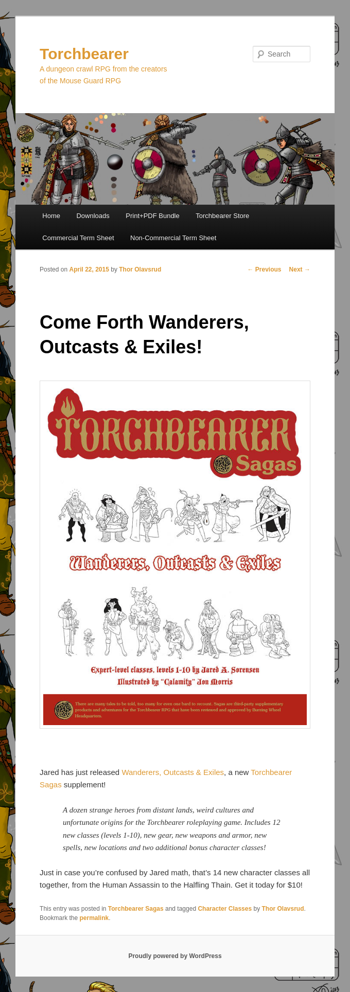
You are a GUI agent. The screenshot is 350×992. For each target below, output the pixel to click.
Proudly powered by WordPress (174, 956)
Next (299, 269)
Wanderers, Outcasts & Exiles (172, 772)
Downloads (92, 216)
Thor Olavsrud (140, 269)
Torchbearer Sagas (136, 908)
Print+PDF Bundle (152, 216)
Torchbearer (84, 53)
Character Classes (225, 908)
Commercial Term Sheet (78, 238)
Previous (265, 269)
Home (51, 216)
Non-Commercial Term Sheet (173, 238)
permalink (94, 918)
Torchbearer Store (222, 216)
